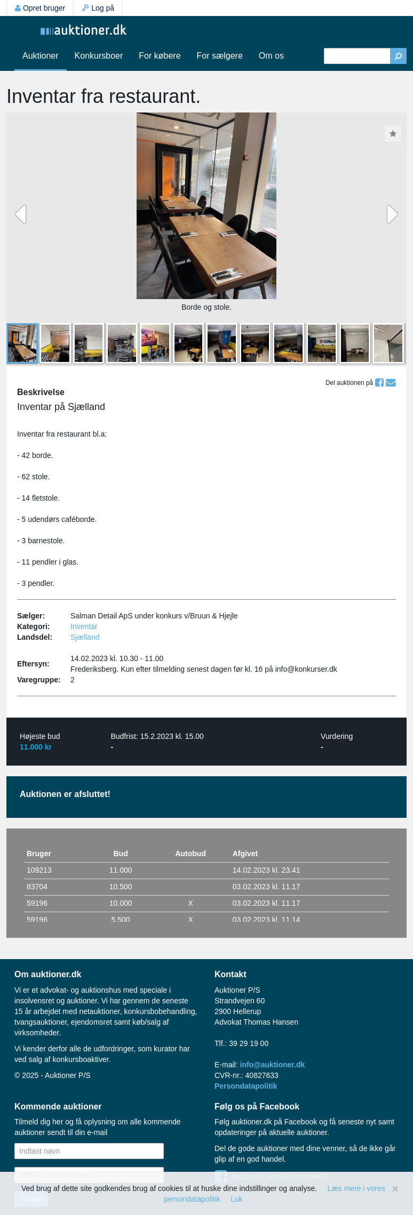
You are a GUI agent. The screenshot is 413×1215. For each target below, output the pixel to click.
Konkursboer (99, 55)
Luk (237, 1199)
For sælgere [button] (220, 55)
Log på (98, 8)
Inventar (84, 626)
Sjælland (84, 637)
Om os (271, 55)
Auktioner (40, 55)
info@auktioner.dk (272, 1064)
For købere (159, 55)
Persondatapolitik (246, 1086)
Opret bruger (40, 8)
